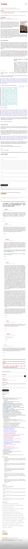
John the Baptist (20, 520)
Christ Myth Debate (12, 510)
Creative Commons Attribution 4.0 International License (17, 15)
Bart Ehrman (16, 503)
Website (2, 179)
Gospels (22, 517)
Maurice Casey (12, 522)
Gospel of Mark (10, 517)
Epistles (21, 513)
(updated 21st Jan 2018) (11, 401)
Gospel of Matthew (17, 517)
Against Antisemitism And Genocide (14, 458)
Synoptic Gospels (10, 525)
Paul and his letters (21, 522)
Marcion (8, 522)
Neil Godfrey (3, 197)
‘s (13, 419)
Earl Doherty (17, 513)
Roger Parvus (4, 525)
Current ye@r (3, 186)
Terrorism (15, 525)
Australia (11, 503)
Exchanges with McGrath (6, 515)
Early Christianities (9, 18)
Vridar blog (9, 527)
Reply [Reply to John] (4, 355)
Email (2, 175)
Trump (3, 527)
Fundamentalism (14, 515)
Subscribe (5, 390)
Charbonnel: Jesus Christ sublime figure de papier (10, 508)
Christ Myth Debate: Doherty (7, 512)
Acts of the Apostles (5, 503)
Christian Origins (5, 510)
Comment (2, 159)
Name (2, 171)
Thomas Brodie (20, 525)
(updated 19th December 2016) (11, 399)
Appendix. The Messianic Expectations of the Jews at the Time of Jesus (13, 454)
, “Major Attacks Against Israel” (12, 451)
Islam (3, 520)
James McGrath (13, 520)
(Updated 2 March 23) (11, 426)
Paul (16, 522)
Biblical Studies (5, 18)
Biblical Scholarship (19, 505)
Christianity (21, 508)
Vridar (4, 4)
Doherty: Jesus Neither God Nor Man (8, 513)
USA (6, 527)
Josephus (4, 522)
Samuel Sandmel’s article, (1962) (11, 425)
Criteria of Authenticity (16, 512)
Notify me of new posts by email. (6, 183)
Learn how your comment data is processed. (18, 189)
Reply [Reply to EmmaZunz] (4, 220)
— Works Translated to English (13, 409)
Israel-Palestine (7, 520)
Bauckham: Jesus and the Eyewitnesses (9, 505)
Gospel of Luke (4, 517)
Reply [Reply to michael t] (5, 330)
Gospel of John (20, 515)
